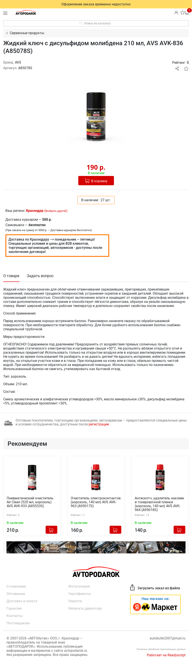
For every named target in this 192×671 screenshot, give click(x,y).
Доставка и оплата (21, 601)
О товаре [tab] (11, 275)
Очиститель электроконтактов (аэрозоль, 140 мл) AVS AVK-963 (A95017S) (96, 502)
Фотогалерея (79, 586)
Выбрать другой (55, 210)
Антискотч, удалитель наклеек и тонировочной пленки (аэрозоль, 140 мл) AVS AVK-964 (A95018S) (159, 504)
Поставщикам (18, 623)
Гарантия (14, 608)
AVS (18, 62)
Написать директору (85, 608)
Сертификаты (79, 594)
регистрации (99, 424)
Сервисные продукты (27, 33)
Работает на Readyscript (166, 655)
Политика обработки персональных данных (161, 649)
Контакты (14, 616)
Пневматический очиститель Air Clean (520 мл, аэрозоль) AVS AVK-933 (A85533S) (30, 502)
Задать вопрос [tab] (40, 275)
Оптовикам (15, 594)
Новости (75, 601)
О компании (16, 586)
